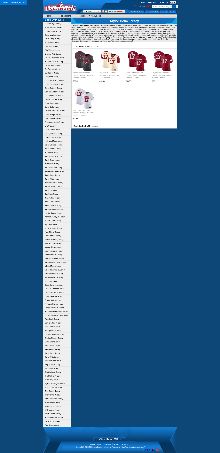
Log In (142, 2)
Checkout (151, 2)
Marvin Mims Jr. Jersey (53, 255)
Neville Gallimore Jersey (54, 277)
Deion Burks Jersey (52, 107)
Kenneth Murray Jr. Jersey (55, 217)
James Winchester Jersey (54, 171)
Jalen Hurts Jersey (52, 164)
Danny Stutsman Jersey (54, 96)
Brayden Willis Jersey (53, 54)
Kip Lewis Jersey (51, 224)
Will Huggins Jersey (52, 410)
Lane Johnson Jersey (53, 236)
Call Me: (103, 11)
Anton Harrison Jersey (53, 27)
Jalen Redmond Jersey (53, 168)
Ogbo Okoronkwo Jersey (54, 285)
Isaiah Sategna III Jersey (54, 145)
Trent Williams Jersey (53, 372)
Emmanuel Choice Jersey (54, 122)
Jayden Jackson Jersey (53, 187)
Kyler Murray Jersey (52, 232)
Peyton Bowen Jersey (53, 300)
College (164, 11)
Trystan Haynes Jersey (53, 387)
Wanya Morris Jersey (53, 406)
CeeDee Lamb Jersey (53, 69)
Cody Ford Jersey (51, 77)
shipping (125, 444)
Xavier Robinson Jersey (54, 418)
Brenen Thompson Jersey (54, 58)
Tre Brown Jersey (51, 368)
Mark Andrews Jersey (53, 243)
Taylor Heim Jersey (124, 21)
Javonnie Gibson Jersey (54, 183)
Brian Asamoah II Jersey (54, 62)
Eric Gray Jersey (51, 126)
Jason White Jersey (52, 179)
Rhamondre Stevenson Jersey (56, 312)
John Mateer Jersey (52, 198)
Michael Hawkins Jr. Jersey (55, 270)
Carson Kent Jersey (52, 65)
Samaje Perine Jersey (53, 331)
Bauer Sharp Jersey (52, 39)
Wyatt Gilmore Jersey (53, 414)
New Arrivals (136, 11)
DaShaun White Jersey (53, 99)
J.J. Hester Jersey (51, 152)
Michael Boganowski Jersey (55, 262)
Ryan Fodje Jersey (52, 319)
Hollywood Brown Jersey (54, 141)
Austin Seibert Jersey (53, 31)
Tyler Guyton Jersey (52, 391)
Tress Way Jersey (51, 380)
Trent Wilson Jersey (52, 376)
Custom (66, 16)
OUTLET (172, 11)
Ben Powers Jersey (52, 43)
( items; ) (144, 6)
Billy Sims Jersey (51, 46)
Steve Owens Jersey (52, 342)
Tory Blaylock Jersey (52, 365)
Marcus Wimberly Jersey (54, 240)
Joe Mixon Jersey (51, 194)
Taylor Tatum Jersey (52, 353)
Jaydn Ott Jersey (51, 190)
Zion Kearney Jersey (52, 425)
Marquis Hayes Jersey (53, 247)
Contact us (163, 2)
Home (48, 16)
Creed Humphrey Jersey (54, 84)
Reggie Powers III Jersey (54, 308)
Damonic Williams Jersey (54, 92)
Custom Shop (152, 11)
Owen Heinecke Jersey (53, 296)
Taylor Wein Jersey (52, 357)
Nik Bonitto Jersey (52, 281)
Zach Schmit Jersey (52, 421)
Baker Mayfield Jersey (53, 35)
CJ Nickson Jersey (52, 73)
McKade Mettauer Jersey (54, 259)
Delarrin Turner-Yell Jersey (55, 111)
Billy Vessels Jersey (52, 50)
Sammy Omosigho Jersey (54, 334)
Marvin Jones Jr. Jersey (54, 251)
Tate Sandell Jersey (52, 346)
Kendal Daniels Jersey (53, 213)
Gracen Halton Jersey (53, 137)
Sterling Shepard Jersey (54, 338)
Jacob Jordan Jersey (52, 160)
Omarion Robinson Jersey (54, 289)
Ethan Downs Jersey (52, 130)
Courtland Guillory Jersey (54, 81)
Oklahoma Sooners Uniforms (100, 447)
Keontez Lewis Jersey (53, 221)
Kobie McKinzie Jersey (53, 228)
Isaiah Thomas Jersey (53, 149)
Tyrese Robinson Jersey (54, 399)
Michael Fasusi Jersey (53, 266)
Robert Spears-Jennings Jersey (56, 315)
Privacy (116, 444)
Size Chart (107, 444)
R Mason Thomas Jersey (54, 304)
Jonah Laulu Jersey (52, 202)
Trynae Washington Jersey (55, 384)
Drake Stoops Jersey (52, 115)
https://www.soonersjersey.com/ (133, 447)
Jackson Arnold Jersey (53, 156)
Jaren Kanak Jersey (52, 175)
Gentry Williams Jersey (53, 134)
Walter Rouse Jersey (52, 402)
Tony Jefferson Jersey (53, 361)
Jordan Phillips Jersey (53, 206)
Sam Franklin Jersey (52, 327)
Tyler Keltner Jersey (52, 395)
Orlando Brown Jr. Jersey (54, 293)
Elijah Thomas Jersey (53, 118)
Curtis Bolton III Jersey (53, 88)
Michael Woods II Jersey (54, 274)
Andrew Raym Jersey (53, 24)
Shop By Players (90, 16)
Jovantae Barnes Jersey (54, 209)
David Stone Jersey (52, 103)
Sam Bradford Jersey (53, 323)
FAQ (99, 444)
